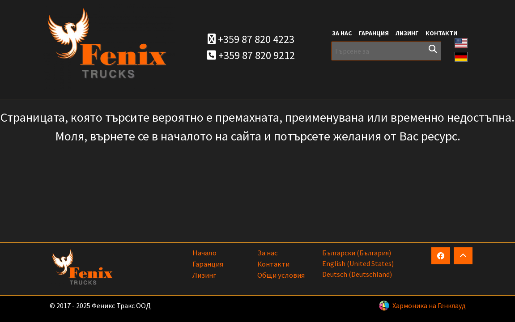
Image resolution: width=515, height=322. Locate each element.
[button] (461, 42)
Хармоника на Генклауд (429, 305)
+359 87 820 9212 (251, 55)
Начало (204, 253)
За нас (342, 33)
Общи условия (281, 275)
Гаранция (373, 33)
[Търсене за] (386, 51)
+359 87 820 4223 (251, 39)
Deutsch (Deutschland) (357, 274)
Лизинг (407, 33)
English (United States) (358, 263)
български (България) (356, 252)
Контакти (441, 33)
